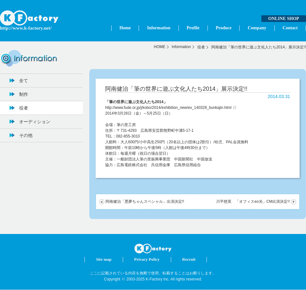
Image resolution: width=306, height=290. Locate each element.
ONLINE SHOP (283, 18)
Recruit (189, 259)
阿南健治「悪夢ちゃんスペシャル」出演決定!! (145, 201)
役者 (201, 47)
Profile (193, 27)
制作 (23, 94)
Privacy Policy (147, 259)
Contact (290, 27)
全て (23, 80)
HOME (159, 47)
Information (158, 27)
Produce (224, 27)
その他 (26, 135)
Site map (104, 259)
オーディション (34, 121)
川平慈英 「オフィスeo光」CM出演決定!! (253, 201)
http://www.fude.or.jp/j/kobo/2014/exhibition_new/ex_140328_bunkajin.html (168, 107)
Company (257, 27)
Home (125, 27)
